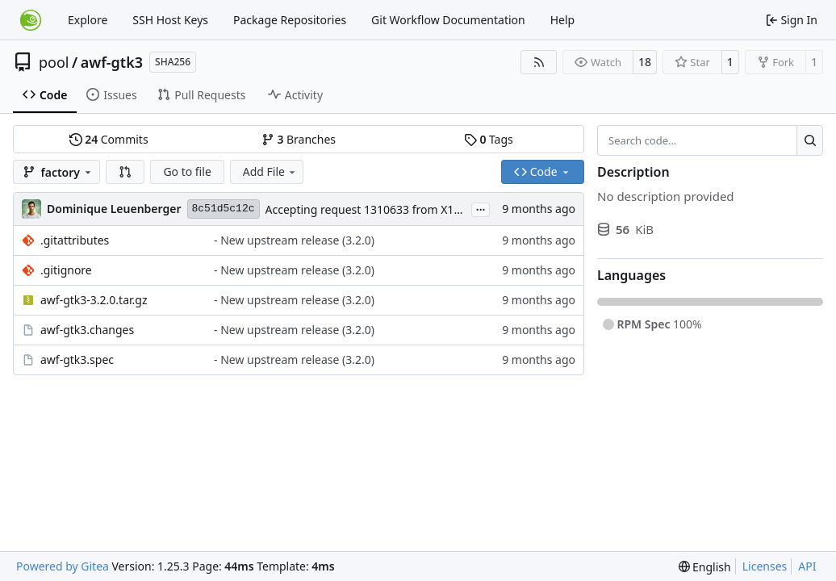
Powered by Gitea (62, 566)
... (481, 208)
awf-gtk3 (112, 62)
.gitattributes (74, 240)
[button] (125, 172)
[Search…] (809, 140)
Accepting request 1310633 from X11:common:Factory (409, 209)
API (807, 566)
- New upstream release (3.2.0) (294, 240)
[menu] (705, 567)
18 (644, 61)
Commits (108, 139)
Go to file (187, 171)
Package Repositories (289, 19)
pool (54, 62)
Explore (87, 19)
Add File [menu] (270, 171)
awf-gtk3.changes (87, 329)
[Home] (30, 20)
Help (562, 19)
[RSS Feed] (539, 62)
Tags (488, 139)
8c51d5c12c (223, 209)
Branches (298, 139)
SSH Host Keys (170, 19)
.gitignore (66, 270)
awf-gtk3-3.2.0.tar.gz (94, 299)
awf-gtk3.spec (77, 359)
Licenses (765, 566)
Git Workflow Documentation (448, 19)
